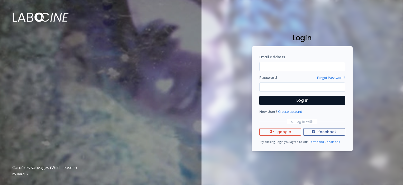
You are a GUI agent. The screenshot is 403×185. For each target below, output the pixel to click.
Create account (290, 111)
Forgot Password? (331, 77)
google (280, 131)
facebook (324, 131)
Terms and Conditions (324, 142)
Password (268, 77)
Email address (272, 57)
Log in (302, 100)
